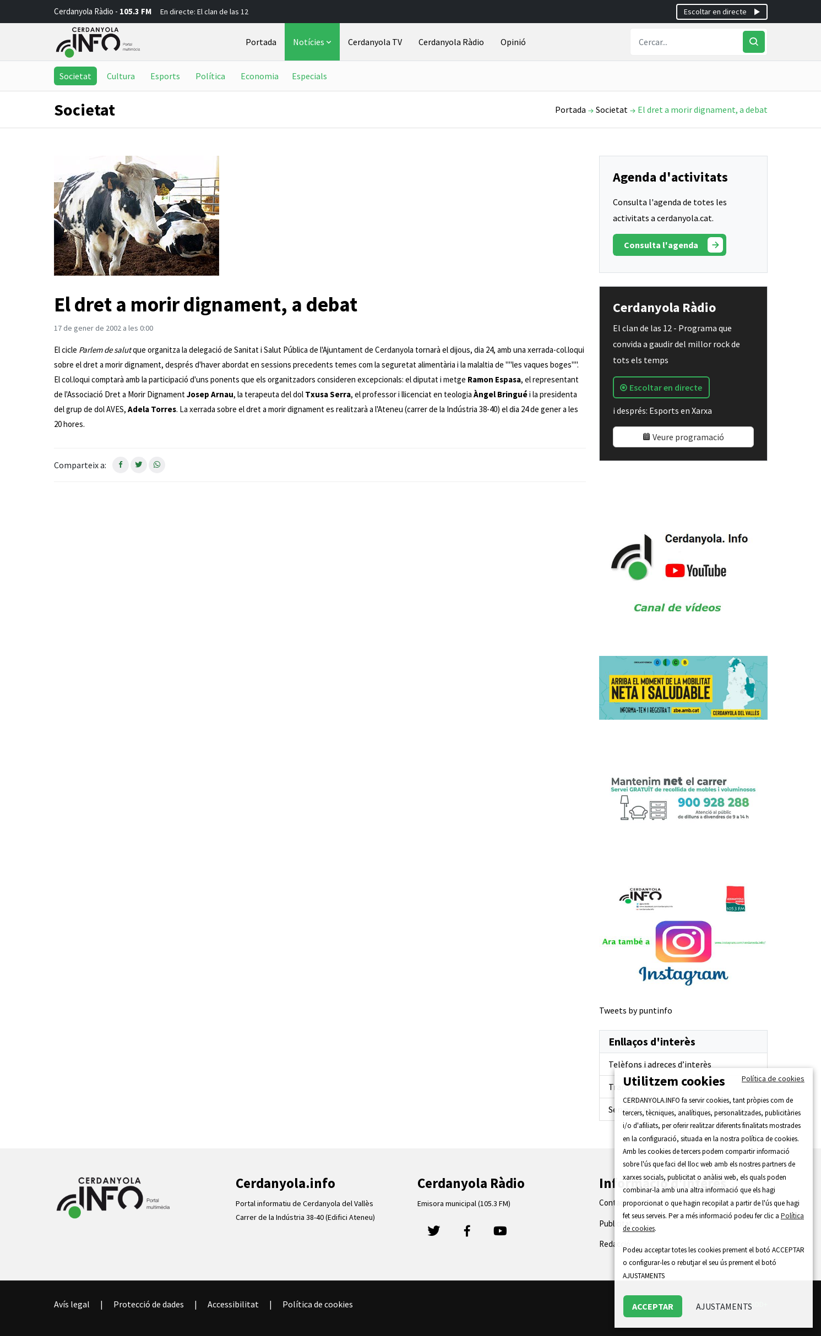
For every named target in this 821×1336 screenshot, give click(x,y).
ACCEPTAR (652, 1306)
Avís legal (72, 1304)
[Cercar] (754, 42)
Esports (165, 75)
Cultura (121, 75)
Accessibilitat (233, 1304)
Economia (260, 75)
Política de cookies (317, 1304)
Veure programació (683, 436)
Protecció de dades (148, 1304)
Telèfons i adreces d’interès (659, 1064)
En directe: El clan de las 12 (204, 12)
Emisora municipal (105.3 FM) (463, 1203)
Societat (75, 75)
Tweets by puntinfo (635, 1010)
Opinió (513, 41)
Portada (261, 41)
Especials (309, 75)
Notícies (313, 41)
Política (210, 75)
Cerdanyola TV (375, 41)
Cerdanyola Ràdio (451, 41)
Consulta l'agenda (673, 245)
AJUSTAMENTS (724, 1306)
